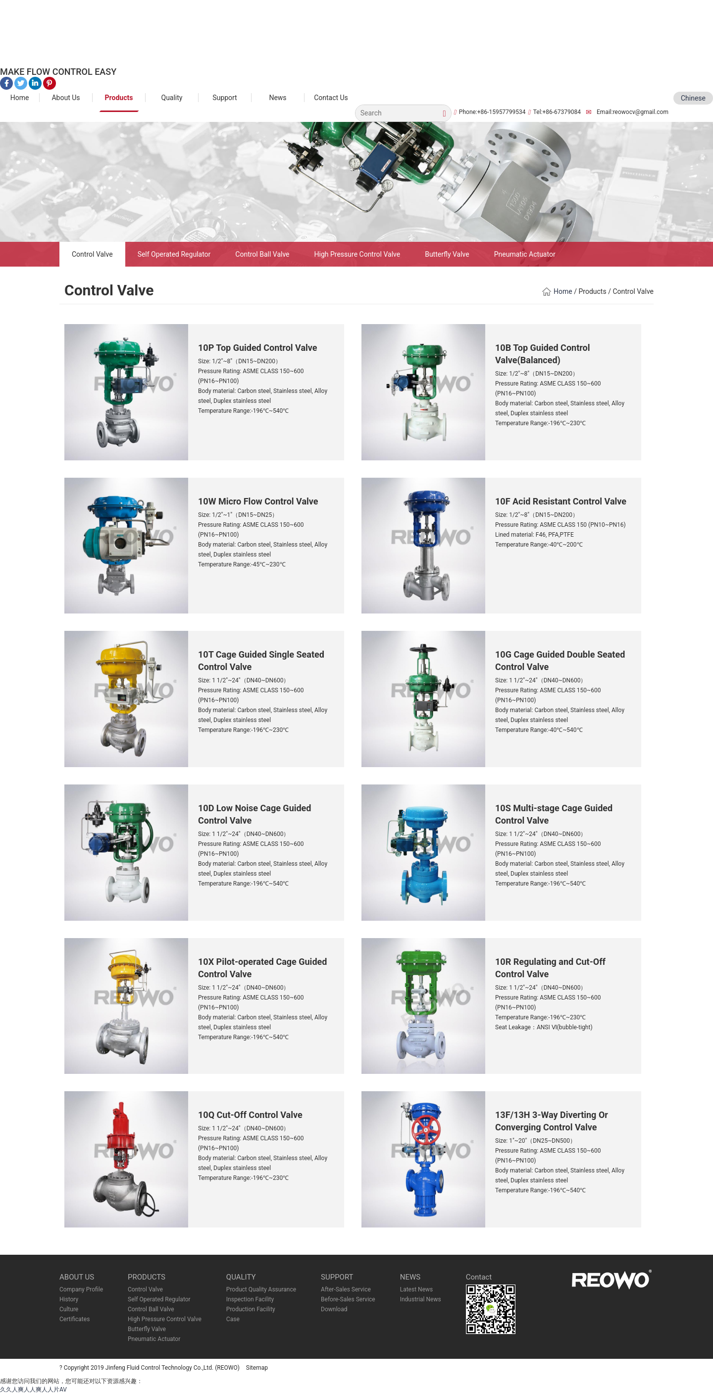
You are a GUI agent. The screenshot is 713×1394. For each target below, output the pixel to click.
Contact (479, 1277)
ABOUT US (76, 1277)
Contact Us (331, 98)
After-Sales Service (346, 1289)
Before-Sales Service (348, 1299)
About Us (65, 98)
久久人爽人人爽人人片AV (33, 1389)
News (277, 98)
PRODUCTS (146, 1277)
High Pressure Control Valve (357, 254)
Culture (68, 1309)
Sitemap (257, 1367)
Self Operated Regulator (174, 254)
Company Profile (81, 1289)
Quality (172, 98)
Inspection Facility (250, 1299)
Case (233, 1319)
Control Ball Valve (262, 254)
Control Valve (92, 254)
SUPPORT (337, 1277)
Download (334, 1309)
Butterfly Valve (447, 254)
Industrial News (420, 1299)
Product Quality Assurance (261, 1289)
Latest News (416, 1289)
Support (224, 98)
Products (119, 98)
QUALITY (241, 1277)
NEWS (410, 1277)
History (68, 1299)
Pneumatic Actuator (525, 254)
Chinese (693, 98)
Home (19, 98)
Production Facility (250, 1309)
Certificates (74, 1319)
